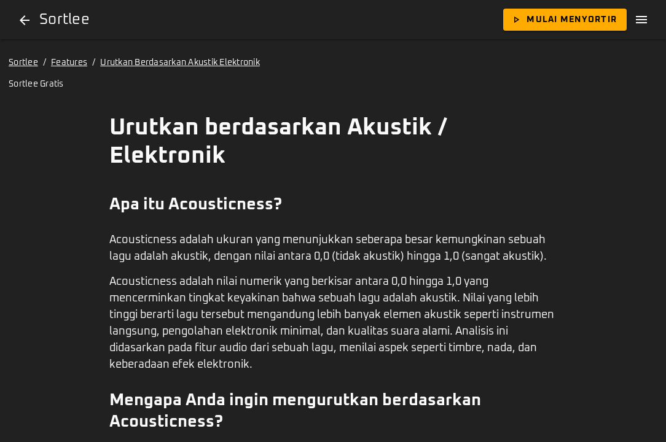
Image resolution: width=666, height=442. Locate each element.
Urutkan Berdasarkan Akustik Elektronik (180, 62)
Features (69, 62)
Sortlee (23, 62)
